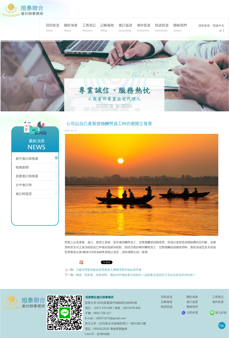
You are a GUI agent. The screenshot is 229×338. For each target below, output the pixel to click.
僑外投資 (143, 28)
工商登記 (89, 28)
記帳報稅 (107, 28)
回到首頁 (204, 25)
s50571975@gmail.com (111, 318)
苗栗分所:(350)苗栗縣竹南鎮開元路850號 (111, 302)
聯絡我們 (180, 28)
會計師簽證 (24, 194)
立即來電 (192, 312)
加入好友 (221, 312)
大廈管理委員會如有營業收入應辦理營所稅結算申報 (109, 269)
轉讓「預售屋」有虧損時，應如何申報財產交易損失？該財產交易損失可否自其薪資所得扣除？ (136, 274)
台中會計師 (24, 185)
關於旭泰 (71, 28)
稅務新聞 (22, 167)
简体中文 (218, 25)
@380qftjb (103, 334)
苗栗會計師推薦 (27, 176)
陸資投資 (162, 28)
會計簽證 (125, 28)
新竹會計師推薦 (27, 158)
